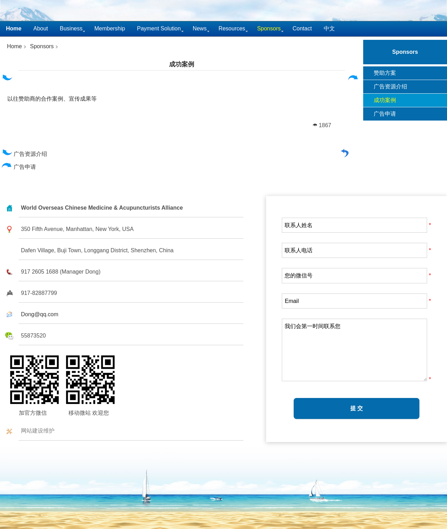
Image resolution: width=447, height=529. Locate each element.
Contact (302, 28)
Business (71, 28)
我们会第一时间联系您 (354, 350)
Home (14, 46)
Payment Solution (159, 28)
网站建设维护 (37, 431)
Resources (232, 28)
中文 (329, 28)
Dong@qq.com (39, 314)
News (200, 28)
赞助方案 (385, 73)
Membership (109, 28)
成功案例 (181, 64)
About (40, 28)
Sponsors (42, 46)
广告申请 (18, 167)
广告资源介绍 (24, 154)
